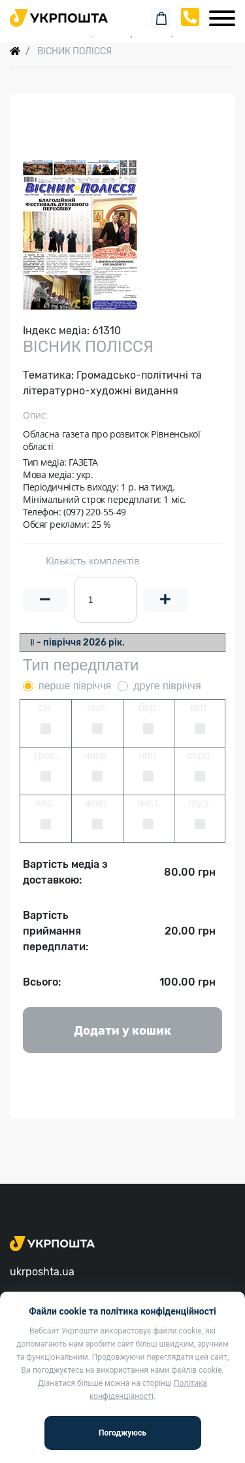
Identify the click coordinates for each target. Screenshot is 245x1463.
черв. (97, 755)
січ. (46, 707)
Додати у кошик (122, 1031)
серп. (199, 755)
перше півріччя (75, 685)
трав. (45, 755)
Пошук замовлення (122, 13)
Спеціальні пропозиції (122, 32)
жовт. (97, 802)
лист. (148, 802)
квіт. (199, 707)
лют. (97, 707)
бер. (149, 707)
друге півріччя (167, 685)
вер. (46, 802)
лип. (149, 755)
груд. (200, 802)
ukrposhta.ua (42, 1271)
